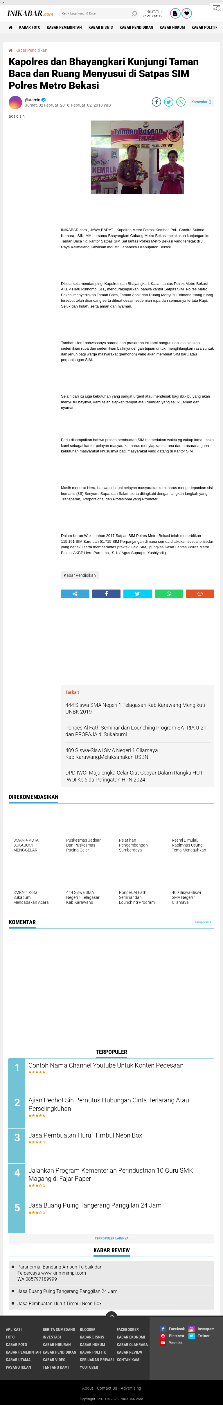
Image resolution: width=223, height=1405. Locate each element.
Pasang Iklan (18, 1368)
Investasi (52, 1337)
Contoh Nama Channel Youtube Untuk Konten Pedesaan (106, 1065)
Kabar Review (129, 1352)
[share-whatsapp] (181, 102)
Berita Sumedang (59, 1330)
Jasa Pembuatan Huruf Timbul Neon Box (86, 1135)
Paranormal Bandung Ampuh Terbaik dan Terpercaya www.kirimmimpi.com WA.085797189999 (59, 1273)
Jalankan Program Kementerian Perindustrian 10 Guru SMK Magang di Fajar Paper (111, 1175)
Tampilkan (203, 922)
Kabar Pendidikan (137, 27)
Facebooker (128, 1330)
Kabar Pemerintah (64, 27)
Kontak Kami (129, 1360)
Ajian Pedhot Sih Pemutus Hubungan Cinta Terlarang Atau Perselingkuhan (109, 1105)
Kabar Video (54, 1360)
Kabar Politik (205, 27)
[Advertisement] (137, 641)
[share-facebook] (156, 102)
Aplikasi (14, 1330)
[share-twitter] (168, 102)
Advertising (131, 1388)
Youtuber (89, 1368)
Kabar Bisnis (101, 27)
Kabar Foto (29, 27)
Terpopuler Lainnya (111, 1239)
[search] (99, 13)
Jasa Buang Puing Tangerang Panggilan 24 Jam (95, 1206)
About (87, 1388)
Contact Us (107, 1388)
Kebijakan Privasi (97, 1360)
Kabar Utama (18, 1360)
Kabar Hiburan (57, 1345)
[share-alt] (75, 594)
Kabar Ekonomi (131, 1337)
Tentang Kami (56, 1368)
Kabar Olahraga (132, 1345)
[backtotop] (111, 1317)
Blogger (88, 1330)
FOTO (10, 1337)
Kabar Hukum (173, 27)
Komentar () (201, 102)
